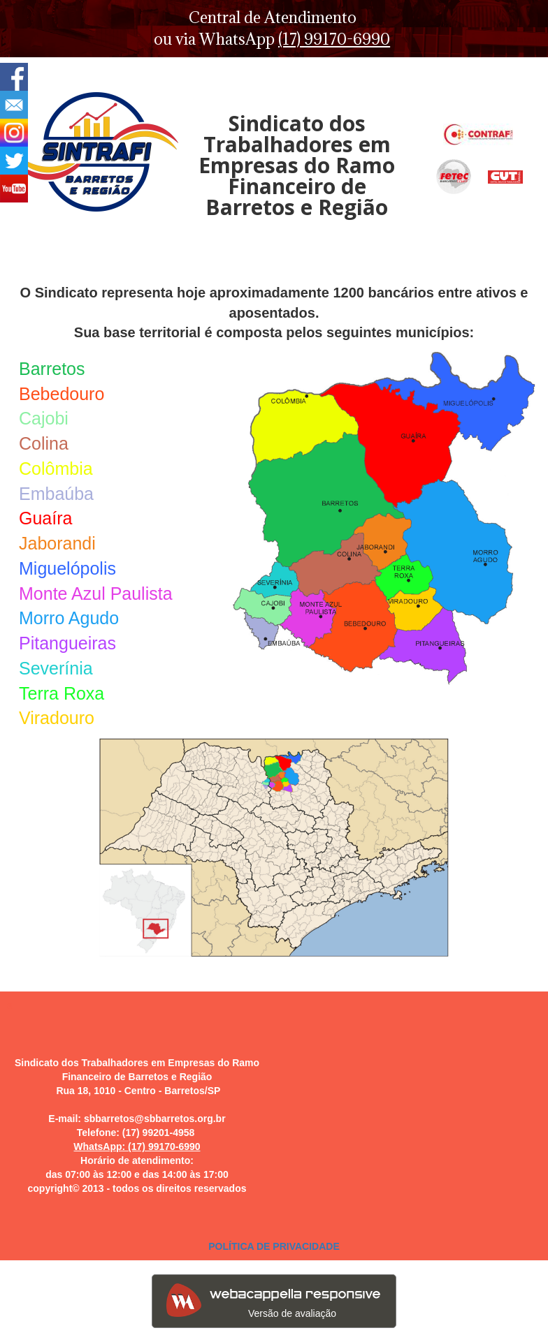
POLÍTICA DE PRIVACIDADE (273, 1246)
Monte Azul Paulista (96, 593)
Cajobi (43, 418)
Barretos (52, 368)
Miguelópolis (67, 568)
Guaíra (45, 518)
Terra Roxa (61, 693)
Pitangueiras (67, 643)
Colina (43, 443)
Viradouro (56, 718)
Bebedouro (61, 394)
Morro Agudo (69, 618)
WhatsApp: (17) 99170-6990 (136, 1146)
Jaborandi (57, 543)
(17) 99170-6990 (334, 39)
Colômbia (56, 468)
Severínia (56, 668)
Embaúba (56, 493)
